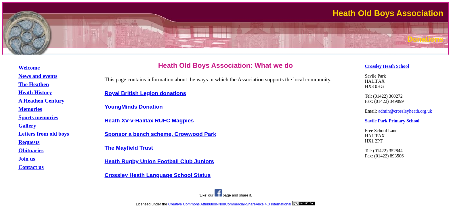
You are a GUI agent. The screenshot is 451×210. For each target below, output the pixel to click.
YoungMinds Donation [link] (134, 107)
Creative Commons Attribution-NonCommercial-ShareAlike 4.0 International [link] (229, 204)
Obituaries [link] (30, 150)
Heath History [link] (35, 92)
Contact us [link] (31, 167)
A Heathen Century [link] (41, 101)
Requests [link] (29, 142)
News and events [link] (37, 76)
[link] (387, 66)
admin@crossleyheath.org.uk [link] (405, 111)
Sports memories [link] (38, 117)
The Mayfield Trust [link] (129, 148)
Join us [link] (26, 159)
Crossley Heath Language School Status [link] (158, 175)
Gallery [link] (27, 126)
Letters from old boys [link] (43, 134)
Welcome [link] (29, 68)
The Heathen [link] (33, 84)
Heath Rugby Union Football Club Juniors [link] (159, 161)
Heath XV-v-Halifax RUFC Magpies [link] (149, 120)
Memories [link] (30, 109)
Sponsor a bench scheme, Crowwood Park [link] (160, 134)
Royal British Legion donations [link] (145, 93)
